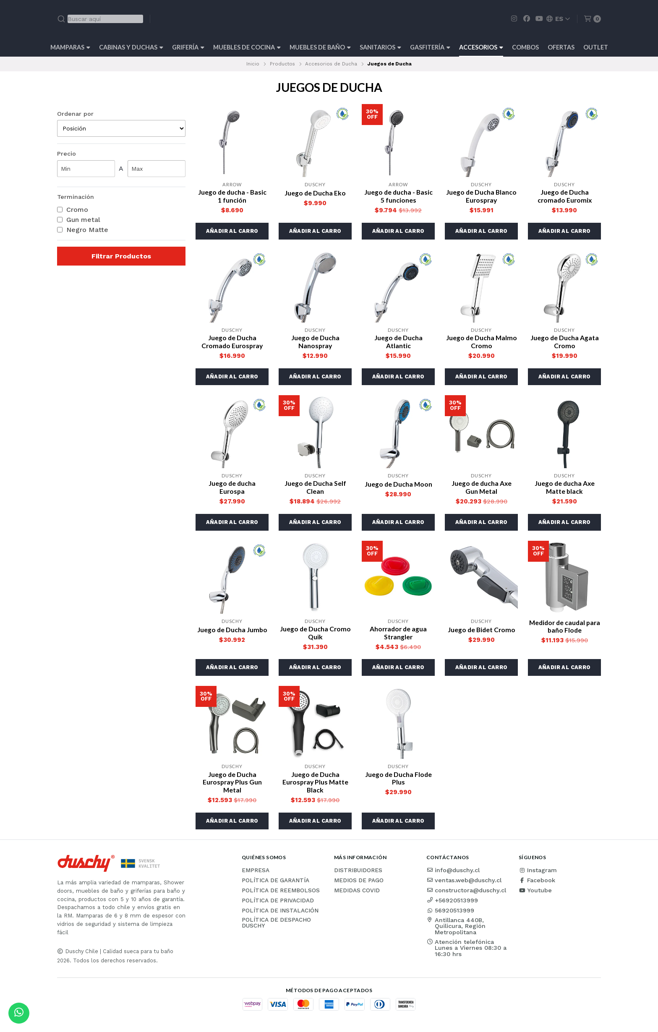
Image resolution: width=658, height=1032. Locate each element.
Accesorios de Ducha (331, 64)
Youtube (535, 893)
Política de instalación (280, 914)
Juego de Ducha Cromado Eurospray (232, 342)
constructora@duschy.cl (466, 893)
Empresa (255, 873)
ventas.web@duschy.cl (463, 883)
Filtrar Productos (121, 256)
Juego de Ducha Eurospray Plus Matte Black (315, 785)
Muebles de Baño (320, 47)
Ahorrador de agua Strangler (398, 635)
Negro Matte (82, 230)
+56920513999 (452, 903)
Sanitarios (380, 47)
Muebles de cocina (247, 47)
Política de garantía (275, 883)
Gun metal (78, 219)
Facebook (537, 883)
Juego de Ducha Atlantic (398, 342)
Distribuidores (358, 873)
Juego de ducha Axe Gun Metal (481, 489)
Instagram (538, 873)
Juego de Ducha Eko (315, 193)
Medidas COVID (357, 893)
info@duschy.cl (453, 873)
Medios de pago (359, 883)
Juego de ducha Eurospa (232, 489)
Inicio (252, 64)
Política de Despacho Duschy (276, 925)
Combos (525, 47)
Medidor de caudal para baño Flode (564, 628)
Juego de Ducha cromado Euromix (565, 196)
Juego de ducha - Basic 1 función (232, 196)
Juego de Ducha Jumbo (232, 631)
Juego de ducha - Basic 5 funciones (398, 196)
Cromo (72, 209)
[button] (232, 231)
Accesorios (481, 47)
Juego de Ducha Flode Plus (398, 781)
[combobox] (100, 19)
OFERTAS (561, 47)
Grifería (188, 47)
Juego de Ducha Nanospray (315, 342)
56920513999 (450, 913)
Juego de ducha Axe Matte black (564, 489)
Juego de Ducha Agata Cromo (564, 342)
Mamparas (70, 47)
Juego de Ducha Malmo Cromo (481, 342)
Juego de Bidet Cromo (481, 631)
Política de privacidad (278, 904)
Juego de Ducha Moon (398, 485)
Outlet (595, 47)
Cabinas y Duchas (131, 47)
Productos (282, 64)
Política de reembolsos (281, 893)
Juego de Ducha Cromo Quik (315, 635)
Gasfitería (430, 47)
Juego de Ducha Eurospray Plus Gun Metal (232, 785)
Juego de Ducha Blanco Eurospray (481, 196)
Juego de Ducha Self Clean (315, 489)
